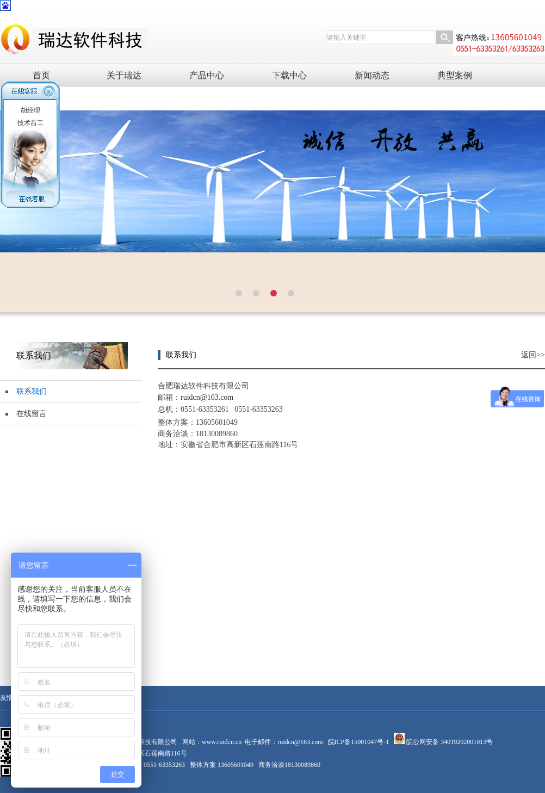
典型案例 (454, 75)
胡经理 (30, 110)
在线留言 (31, 414)
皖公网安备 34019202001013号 (449, 742)
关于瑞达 (124, 75)
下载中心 (289, 75)
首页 (41, 75)
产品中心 (206, 75)
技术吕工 (30, 123)
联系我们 (31, 391)
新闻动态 (372, 75)
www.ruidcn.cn (221, 742)
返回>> (533, 355)
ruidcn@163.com (300, 742)
